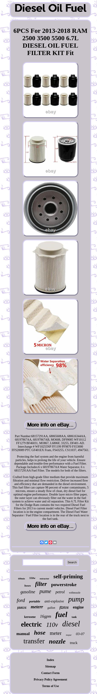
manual (23, 633)
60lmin (21, 578)
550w (32, 578)
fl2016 (64, 607)
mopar (68, 635)
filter (41, 584)
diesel (71, 624)
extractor (44, 578)
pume (45, 591)
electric (31, 624)
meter (56, 633)
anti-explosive (54, 601)
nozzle (57, 641)
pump (76, 599)
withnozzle (75, 592)
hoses (27, 585)
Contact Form (50, 673)
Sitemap (50, 666)
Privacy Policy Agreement (50, 679)
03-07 (80, 634)
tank (74, 617)
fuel (61, 614)
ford (21, 600)
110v (52, 624)
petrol (60, 592)
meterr (37, 606)
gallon (51, 607)
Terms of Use (50, 686)
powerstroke (63, 584)
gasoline (28, 591)
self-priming (68, 576)
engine (78, 607)
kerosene (30, 617)
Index (50, 660)
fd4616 (21, 607)
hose (39, 632)
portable (34, 601)
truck (74, 643)
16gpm (45, 616)
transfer (34, 641)
